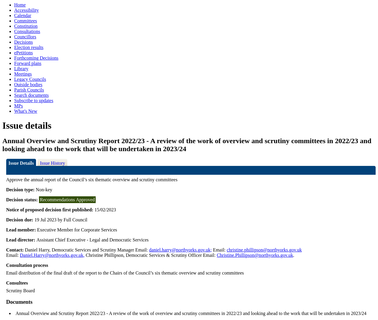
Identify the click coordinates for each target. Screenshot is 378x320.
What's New (25, 111)
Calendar (22, 15)
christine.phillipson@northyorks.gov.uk (264, 249)
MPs (18, 105)
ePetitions (23, 52)
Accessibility (26, 10)
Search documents (31, 95)
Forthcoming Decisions (36, 58)
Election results (28, 47)
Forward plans (27, 63)
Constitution (26, 26)
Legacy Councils (30, 79)
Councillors (25, 36)
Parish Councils (29, 89)
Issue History (52, 163)
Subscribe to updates (33, 100)
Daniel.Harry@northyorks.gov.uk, (52, 255)
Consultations (27, 31)
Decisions (23, 42)
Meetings (23, 73)
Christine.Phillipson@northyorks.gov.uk (255, 255)
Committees (25, 20)
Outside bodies (28, 84)
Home (20, 4)
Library (21, 68)
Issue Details (21, 163)
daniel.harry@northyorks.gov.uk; (180, 249)
